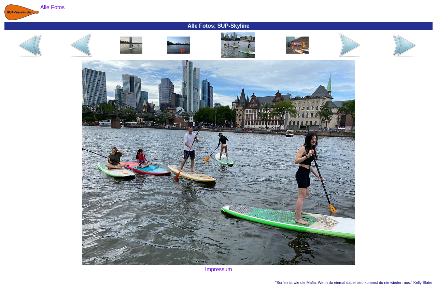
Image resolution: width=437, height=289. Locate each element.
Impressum (218, 269)
